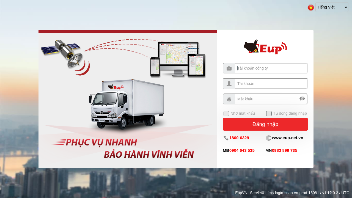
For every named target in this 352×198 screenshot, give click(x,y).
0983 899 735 (284, 150)
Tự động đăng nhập (290, 113)
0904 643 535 (242, 150)
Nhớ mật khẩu (242, 113)
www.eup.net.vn (287, 137)
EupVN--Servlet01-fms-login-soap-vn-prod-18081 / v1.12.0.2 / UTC (292, 193)
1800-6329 (239, 137)
